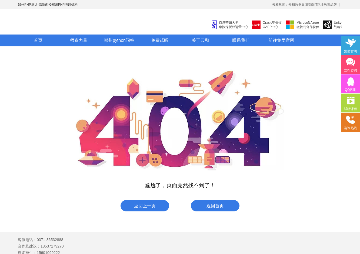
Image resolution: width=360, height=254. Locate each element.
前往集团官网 (281, 40)
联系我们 (240, 40)
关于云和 (200, 40)
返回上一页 (145, 206)
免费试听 (159, 40)
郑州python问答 (119, 40)
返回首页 (215, 206)
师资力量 (78, 40)
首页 (38, 40)
